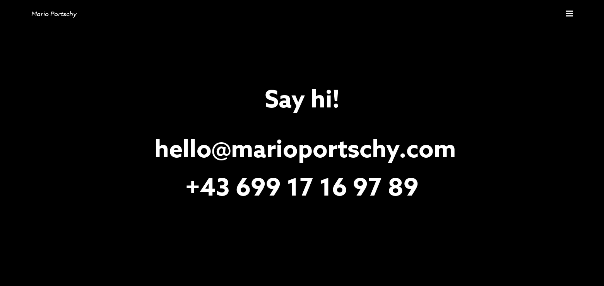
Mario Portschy (54, 13)
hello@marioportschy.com (305, 150)
